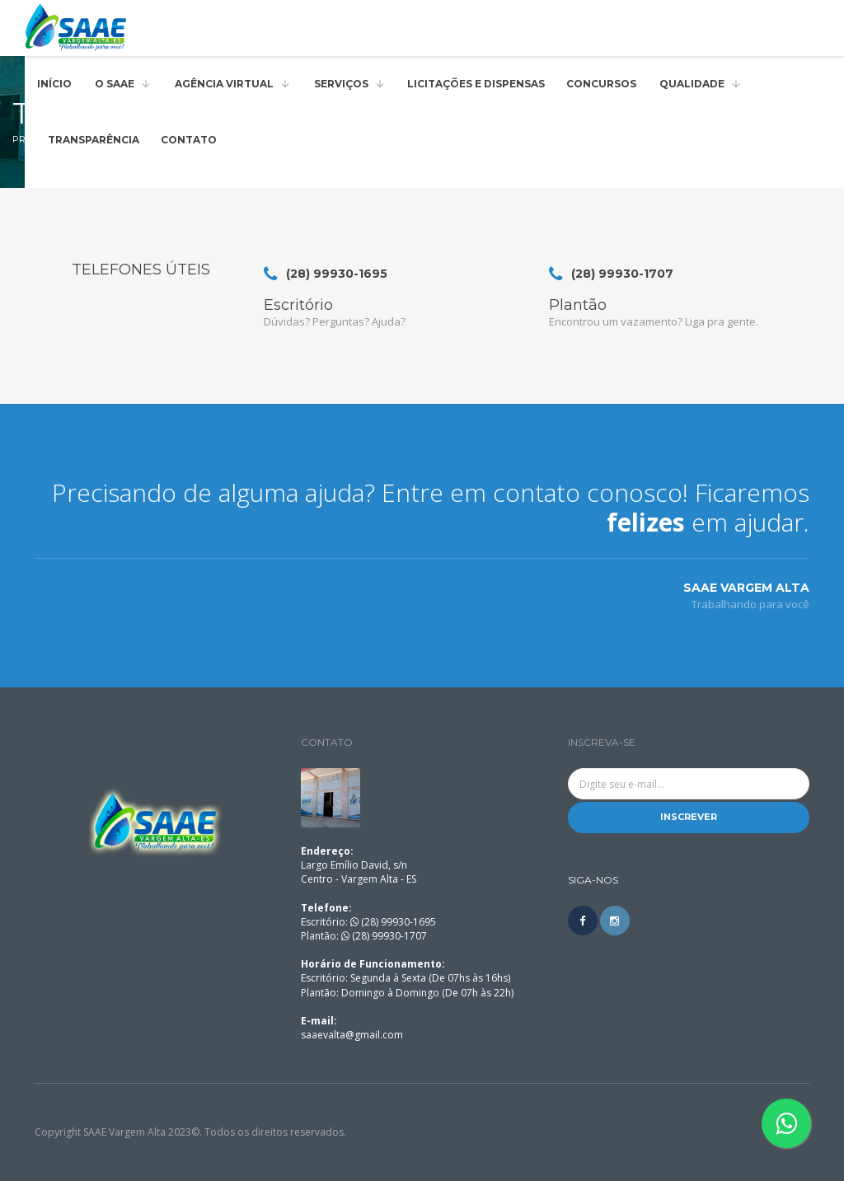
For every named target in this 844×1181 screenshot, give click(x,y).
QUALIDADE (691, 83)
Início (54, 83)
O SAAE (114, 83)
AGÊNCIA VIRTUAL (224, 83)
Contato (189, 140)
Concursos (601, 83)
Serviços (341, 83)
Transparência (93, 140)
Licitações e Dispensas (476, 83)
